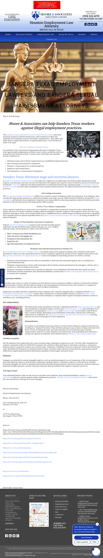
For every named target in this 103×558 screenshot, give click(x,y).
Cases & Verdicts (61, 509)
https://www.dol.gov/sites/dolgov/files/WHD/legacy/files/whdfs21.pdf (30, 453)
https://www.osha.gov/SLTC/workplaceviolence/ (22, 438)
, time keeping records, (73, 309)
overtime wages (69, 311)
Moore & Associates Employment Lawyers (19, 553)
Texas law (16, 185)
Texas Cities (18, 488)
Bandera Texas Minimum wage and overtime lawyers (40, 177)
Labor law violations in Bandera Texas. (33, 147)
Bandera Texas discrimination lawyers (72, 377)
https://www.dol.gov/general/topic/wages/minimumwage (25, 457)
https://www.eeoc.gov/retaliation (16, 471)
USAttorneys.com (30, 555)
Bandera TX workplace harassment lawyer (81, 271)
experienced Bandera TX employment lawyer (23, 256)
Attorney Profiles (61, 501)
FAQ (56, 512)
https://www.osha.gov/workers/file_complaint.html (23, 443)
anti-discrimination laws (19, 225)
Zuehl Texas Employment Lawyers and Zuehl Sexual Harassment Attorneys (88, 504)
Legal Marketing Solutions (13, 555)
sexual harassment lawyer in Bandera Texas (21, 252)
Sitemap (58, 517)
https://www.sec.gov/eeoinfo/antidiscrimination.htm (23, 476)
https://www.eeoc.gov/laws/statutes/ (17, 448)
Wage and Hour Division (87, 307)
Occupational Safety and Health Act (20, 196)
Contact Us (59, 515)
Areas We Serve (61, 507)
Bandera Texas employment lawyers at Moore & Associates (29, 135)
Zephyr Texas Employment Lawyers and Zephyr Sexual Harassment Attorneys (88, 519)
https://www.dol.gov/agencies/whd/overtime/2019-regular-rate (27, 462)
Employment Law (61, 504)
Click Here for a (12, 14)
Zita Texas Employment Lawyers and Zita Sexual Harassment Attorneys (87, 511)
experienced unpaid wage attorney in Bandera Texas (69, 315)
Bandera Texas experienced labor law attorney (61, 215)
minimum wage (52, 311)
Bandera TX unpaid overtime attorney (19, 181)
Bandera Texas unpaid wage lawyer (82, 334)
